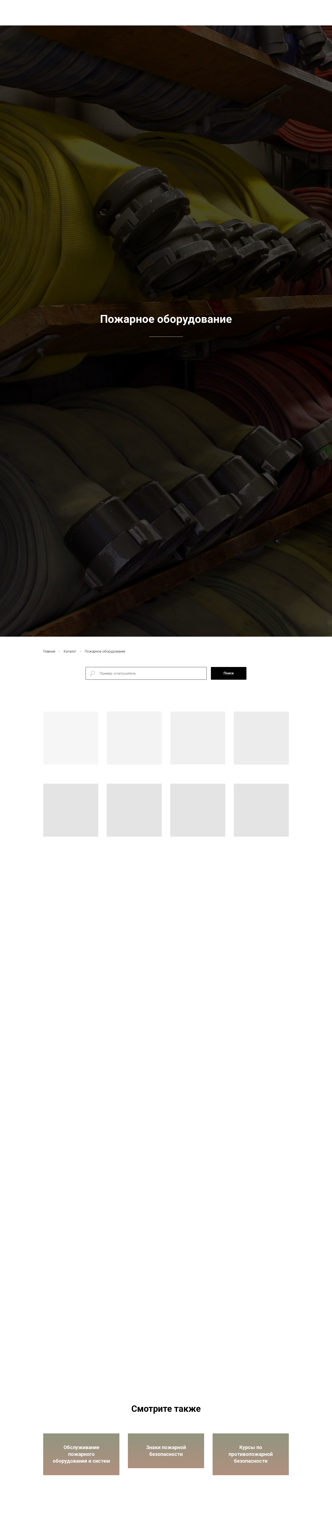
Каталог (70, 651)
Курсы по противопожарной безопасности (251, 1460)
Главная (49, 651)
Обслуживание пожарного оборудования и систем (81, 1460)
